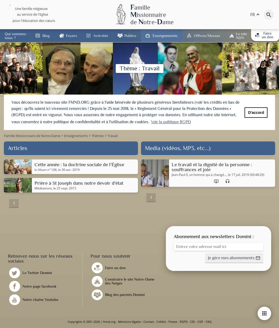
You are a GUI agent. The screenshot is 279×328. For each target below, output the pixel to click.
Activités (100, 35)
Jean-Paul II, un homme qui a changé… (199, 174)
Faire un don (264, 35)
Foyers (71, 35)
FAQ (209, 322)
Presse (172, 322)
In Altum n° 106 (45, 169)
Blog (46, 35)
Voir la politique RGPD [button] (171, 122)
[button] (234, 258)
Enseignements (165, 35)
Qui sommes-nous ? (16, 36)
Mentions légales (129, 322)
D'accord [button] (256, 112)
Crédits (161, 322)
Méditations (43, 188)
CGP (200, 322)
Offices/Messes (207, 35)
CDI (192, 322)
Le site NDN (241, 36)
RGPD (184, 322)
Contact (148, 322)
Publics (130, 35)
